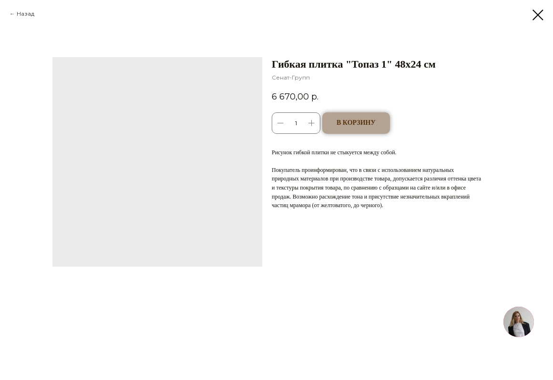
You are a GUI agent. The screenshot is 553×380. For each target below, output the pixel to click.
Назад (25, 13)
